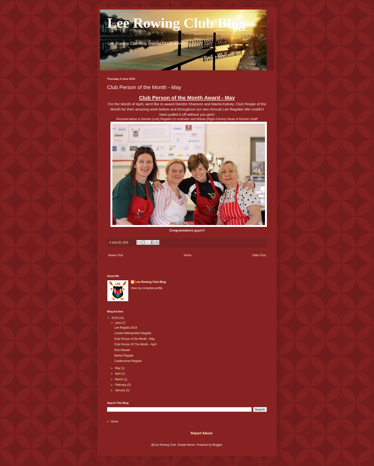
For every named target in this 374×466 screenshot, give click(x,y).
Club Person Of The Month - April (135, 344)
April (118, 373)
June (118, 323)
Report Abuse (202, 433)
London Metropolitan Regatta (132, 333)
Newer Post (115, 255)
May (118, 368)
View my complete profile (146, 288)
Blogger (217, 444)
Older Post (259, 255)
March (119, 379)
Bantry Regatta (123, 355)
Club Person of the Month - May (134, 339)
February (121, 384)
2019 (115, 318)
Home (188, 255)
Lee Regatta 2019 (125, 327)
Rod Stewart (122, 350)
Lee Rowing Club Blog (176, 23)
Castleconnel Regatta (128, 361)
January (120, 390)
